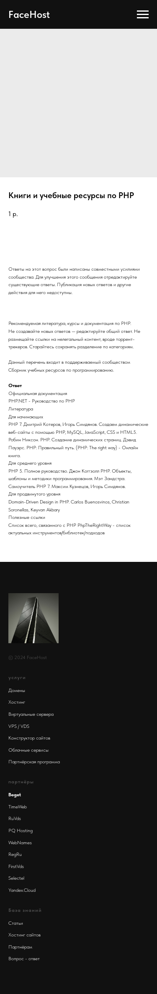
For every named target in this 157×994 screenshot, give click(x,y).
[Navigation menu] (143, 14)
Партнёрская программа (34, 762)
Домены (16, 690)
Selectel (16, 878)
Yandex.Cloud (22, 890)
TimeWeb (17, 807)
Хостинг (16, 702)
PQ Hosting (20, 830)
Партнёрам (20, 947)
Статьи (15, 923)
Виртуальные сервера (31, 714)
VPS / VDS (18, 726)
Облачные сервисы (28, 750)
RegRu (15, 854)
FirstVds (16, 866)
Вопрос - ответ (24, 958)
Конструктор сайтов (29, 738)
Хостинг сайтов (24, 935)
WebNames (20, 843)
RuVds (14, 818)
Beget (14, 795)
